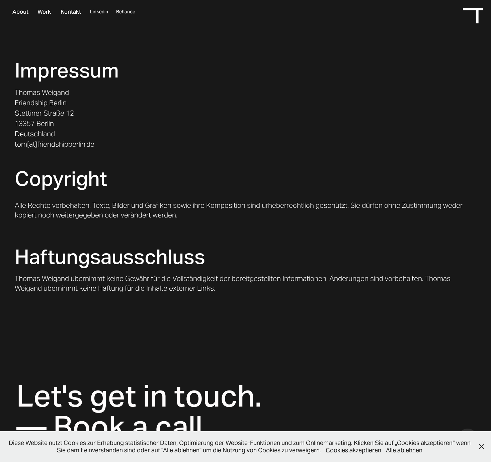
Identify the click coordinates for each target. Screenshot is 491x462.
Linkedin (99, 12)
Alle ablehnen (404, 450)
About (20, 11)
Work (44, 11)
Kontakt (71, 11)
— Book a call (109, 426)
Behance (125, 12)
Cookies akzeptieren (353, 450)
